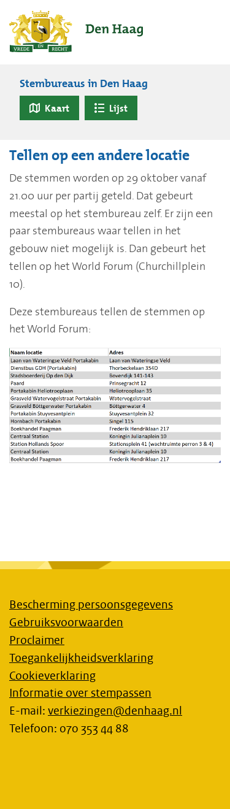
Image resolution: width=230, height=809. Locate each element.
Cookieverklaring (52, 675)
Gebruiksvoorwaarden (66, 622)
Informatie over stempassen (80, 693)
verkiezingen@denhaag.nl (115, 710)
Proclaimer (36, 640)
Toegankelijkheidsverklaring (81, 658)
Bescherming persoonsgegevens (91, 604)
